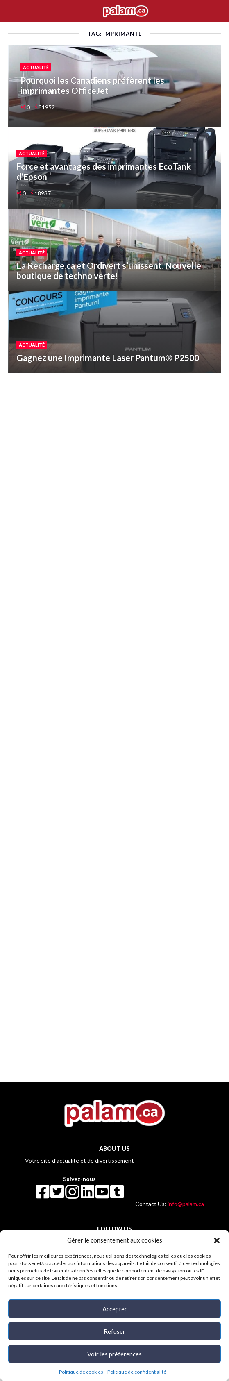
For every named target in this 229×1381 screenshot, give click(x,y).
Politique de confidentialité (136, 1372)
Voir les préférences (114, 1354)
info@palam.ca (186, 1203)
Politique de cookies (81, 1372)
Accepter (114, 1309)
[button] (217, 1240)
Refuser (114, 1331)
